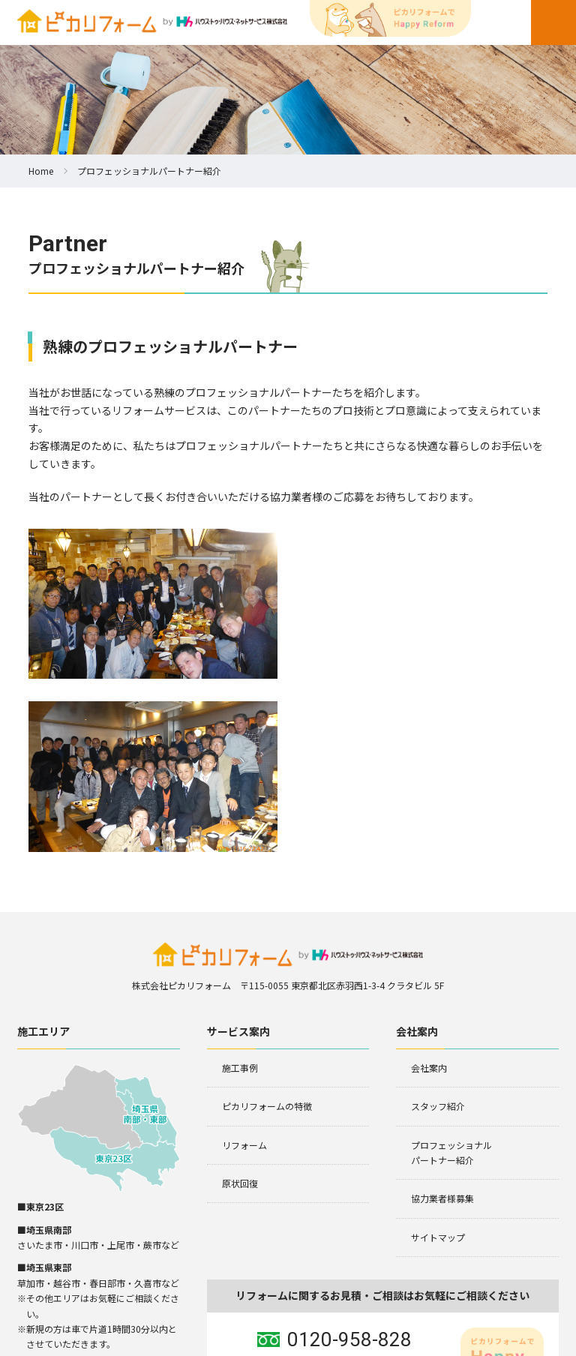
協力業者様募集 (442, 1024)
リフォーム (244, 970)
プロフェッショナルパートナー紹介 (451, 978)
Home (40, 170)
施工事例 (240, 892)
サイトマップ (438, 1062)
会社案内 (429, 892)
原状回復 (240, 1009)
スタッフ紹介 (438, 932)
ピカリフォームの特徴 (267, 932)
